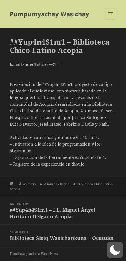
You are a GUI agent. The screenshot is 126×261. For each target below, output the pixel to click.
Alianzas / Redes (56, 184)
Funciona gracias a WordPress (34, 253)
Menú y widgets (110, 19)
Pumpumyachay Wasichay (49, 14)
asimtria (29, 184)
